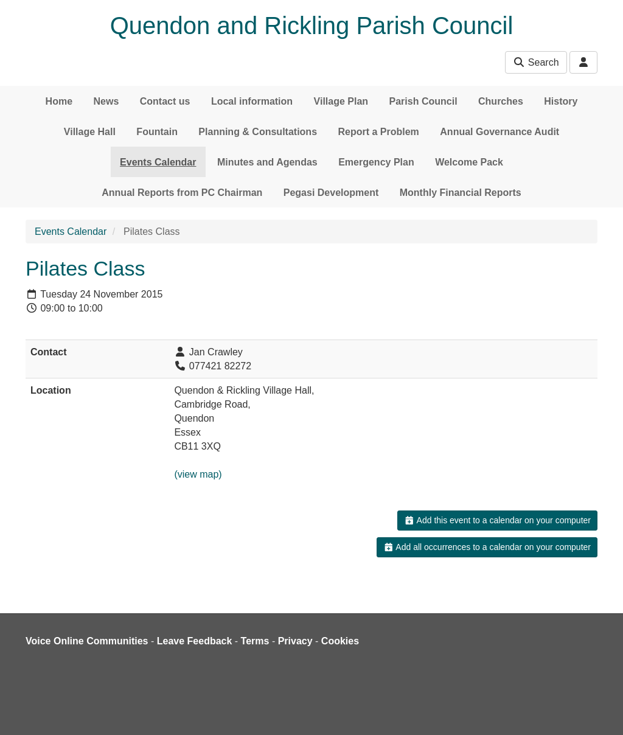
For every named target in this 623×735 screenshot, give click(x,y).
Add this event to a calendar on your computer (497, 520)
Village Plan (341, 101)
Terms (255, 641)
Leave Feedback (194, 641)
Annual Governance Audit (499, 132)
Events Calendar (158, 162)
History (560, 101)
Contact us (165, 101)
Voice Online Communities (87, 641)
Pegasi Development (331, 192)
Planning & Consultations (257, 132)
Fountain (157, 132)
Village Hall (90, 132)
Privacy (295, 641)
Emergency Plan (376, 162)
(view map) (197, 474)
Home (59, 101)
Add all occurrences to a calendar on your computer (487, 547)
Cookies (340, 641)
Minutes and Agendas (267, 162)
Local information (252, 101)
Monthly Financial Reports (460, 192)
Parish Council (423, 101)
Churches (500, 101)
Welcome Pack (469, 162)
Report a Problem (378, 132)
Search (536, 62)
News (106, 101)
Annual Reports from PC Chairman (182, 192)
